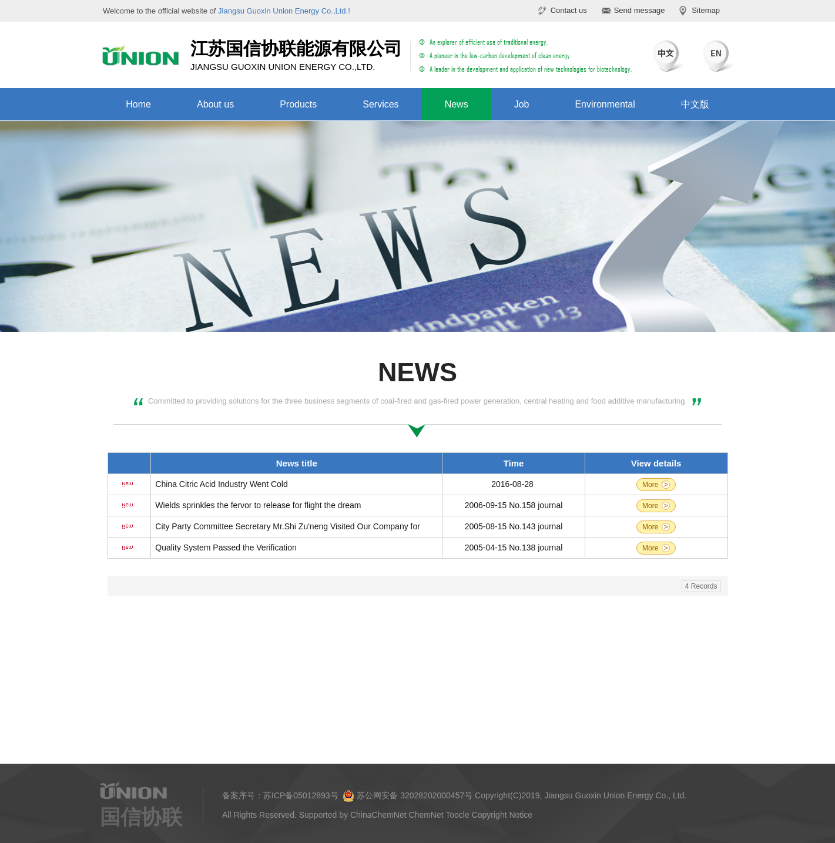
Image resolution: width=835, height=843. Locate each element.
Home (138, 104)
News (456, 104)
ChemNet (426, 815)
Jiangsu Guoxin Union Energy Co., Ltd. (615, 795)
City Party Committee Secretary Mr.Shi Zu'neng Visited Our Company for (287, 526)
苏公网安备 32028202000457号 (407, 795)
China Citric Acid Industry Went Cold (221, 484)
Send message (639, 10)
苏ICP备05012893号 (300, 795)
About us (215, 104)
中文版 (695, 104)
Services (380, 104)
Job (521, 104)
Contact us (569, 10)
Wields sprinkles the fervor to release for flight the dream (258, 505)
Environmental (605, 104)
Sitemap (706, 10)
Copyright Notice (502, 815)
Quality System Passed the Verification (225, 547)
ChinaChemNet (378, 815)
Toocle (457, 815)
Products (298, 104)
